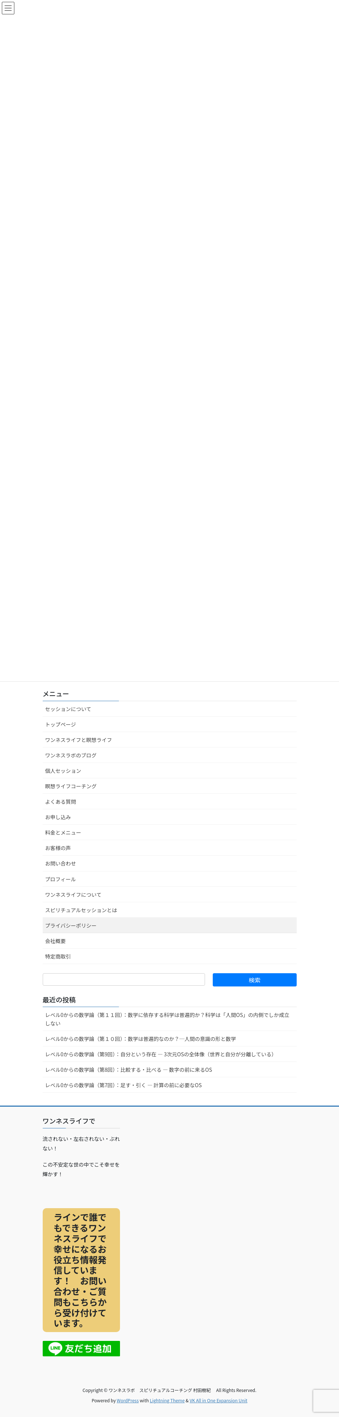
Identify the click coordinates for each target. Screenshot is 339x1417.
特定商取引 (58, 956)
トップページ (60, 724)
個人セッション (63, 770)
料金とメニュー (63, 832)
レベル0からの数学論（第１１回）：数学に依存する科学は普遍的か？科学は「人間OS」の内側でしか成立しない (167, 1019)
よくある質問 (60, 801)
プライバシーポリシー (71, 925)
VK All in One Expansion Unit (218, 1400)
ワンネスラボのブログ (71, 755)
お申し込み (58, 817)
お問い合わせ (60, 863)
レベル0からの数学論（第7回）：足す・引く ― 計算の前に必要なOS (123, 1085)
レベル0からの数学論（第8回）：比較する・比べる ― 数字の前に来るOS (128, 1069)
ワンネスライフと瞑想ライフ (78, 739)
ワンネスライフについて (73, 894)
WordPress (128, 1400)
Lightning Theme (167, 1400)
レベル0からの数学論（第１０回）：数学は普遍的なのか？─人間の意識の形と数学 (140, 1038)
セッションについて (68, 709)
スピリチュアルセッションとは (81, 910)
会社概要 (55, 941)
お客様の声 (58, 848)
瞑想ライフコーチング (71, 786)
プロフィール (60, 879)
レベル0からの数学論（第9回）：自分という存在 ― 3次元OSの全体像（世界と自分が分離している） (161, 1054)
